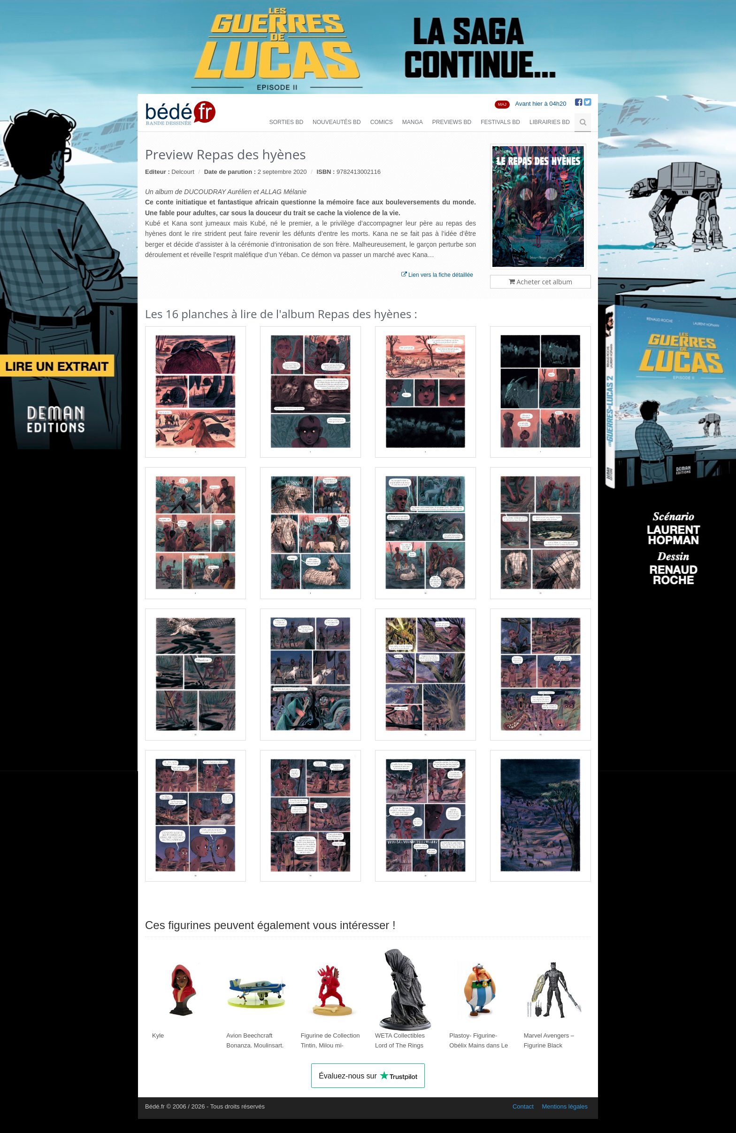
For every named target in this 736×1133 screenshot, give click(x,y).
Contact (523, 1106)
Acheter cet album (540, 281)
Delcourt (182, 171)
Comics (381, 122)
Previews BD (451, 122)
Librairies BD (549, 122)
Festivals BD (500, 122)
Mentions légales (565, 1106)
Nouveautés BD (337, 122)
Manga (412, 122)
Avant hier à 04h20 (541, 103)
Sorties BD (286, 122)
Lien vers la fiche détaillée (437, 275)
